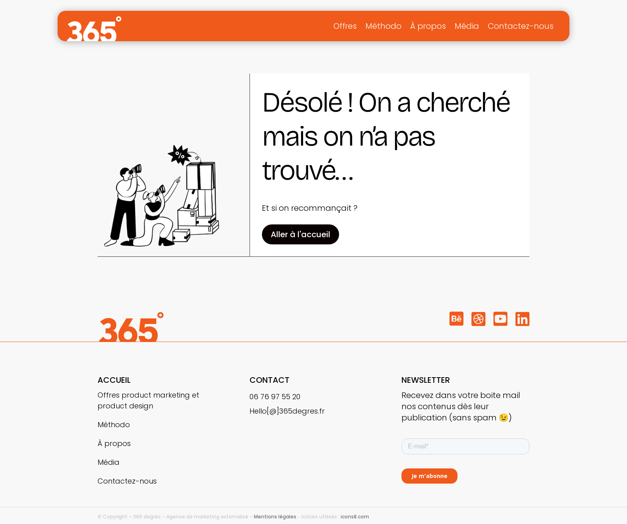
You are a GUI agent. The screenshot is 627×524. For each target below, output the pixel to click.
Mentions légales (275, 516)
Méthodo (383, 26)
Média (467, 26)
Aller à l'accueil (300, 234)
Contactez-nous (520, 26)
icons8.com (355, 516)
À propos (428, 26)
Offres (345, 26)
